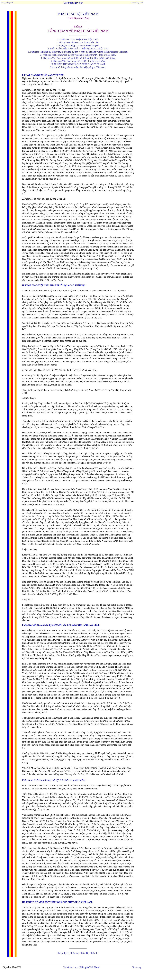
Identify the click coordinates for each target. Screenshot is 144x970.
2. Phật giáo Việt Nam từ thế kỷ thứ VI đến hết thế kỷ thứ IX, (69, 55)
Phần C (94, 953)
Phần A (74, 953)
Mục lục (63, 953)
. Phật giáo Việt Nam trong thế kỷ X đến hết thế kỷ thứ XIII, (70, 58)
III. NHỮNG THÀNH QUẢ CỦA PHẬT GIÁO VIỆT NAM (78, 64)
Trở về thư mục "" (81, 967)
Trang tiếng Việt (137, 3)
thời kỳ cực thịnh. (107, 58)
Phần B (84, 953)
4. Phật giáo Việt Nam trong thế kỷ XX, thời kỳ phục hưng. (78, 61)
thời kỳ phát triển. (107, 55)
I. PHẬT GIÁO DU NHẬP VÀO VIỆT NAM (78, 39)
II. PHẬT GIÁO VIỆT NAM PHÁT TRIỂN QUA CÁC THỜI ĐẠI (78, 48)
